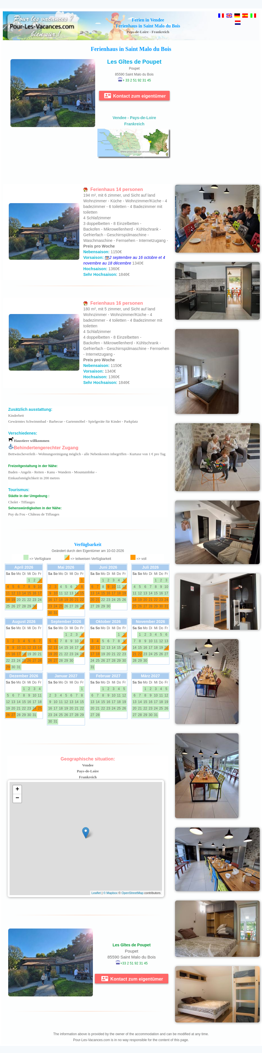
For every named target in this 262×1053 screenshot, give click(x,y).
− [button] (17, 798)
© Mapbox (110, 893)
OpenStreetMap (132, 893)
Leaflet (96, 893)
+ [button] (17, 789)
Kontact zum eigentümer (135, 95)
